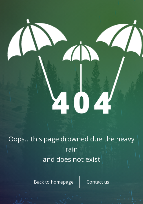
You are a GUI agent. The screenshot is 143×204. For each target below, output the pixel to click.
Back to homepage (54, 182)
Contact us (98, 182)
